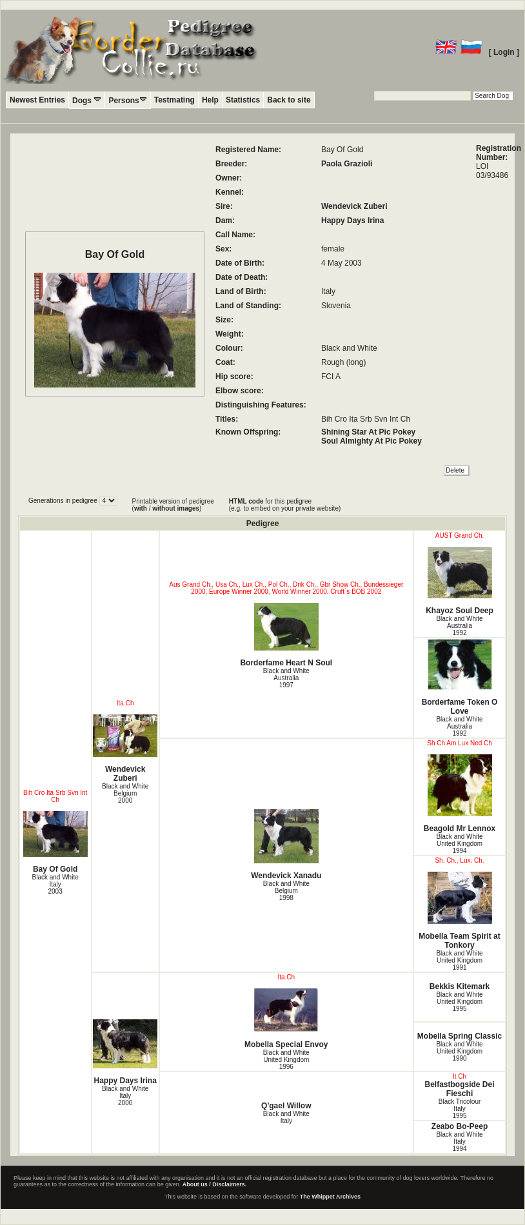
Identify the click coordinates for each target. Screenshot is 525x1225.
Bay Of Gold (55, 842)
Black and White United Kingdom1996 (286, 1059)
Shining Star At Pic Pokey (368, 431)
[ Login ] (504, 52)
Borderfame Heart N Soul (286, 635)
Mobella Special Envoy (286, 1018)
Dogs (86, 100)
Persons (127, 100)
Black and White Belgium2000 (125, 793)
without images (175, 508)
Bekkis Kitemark (460, 986)
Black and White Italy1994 (459, 1141)
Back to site (288, 99)
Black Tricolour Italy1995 (460, 1108)
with (140, 508)
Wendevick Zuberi (354, 206)
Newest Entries (37, 99)
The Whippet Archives (330, 1196)
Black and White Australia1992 (459, 625)
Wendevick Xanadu (286, 844)
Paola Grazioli (346, 163)
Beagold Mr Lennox (459, 793)
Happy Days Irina (352, 220)
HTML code (246, 501)
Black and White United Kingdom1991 (459, 960)
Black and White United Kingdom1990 (459, 1051)
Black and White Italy (286, 1117)
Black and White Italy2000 (125, 1095)
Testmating (174, 99)
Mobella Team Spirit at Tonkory (459, 911)
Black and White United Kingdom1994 (459, 843)
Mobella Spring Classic (459, 1036)
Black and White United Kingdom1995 (459, 1001)
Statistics (243, 99)
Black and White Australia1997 (286, 678)
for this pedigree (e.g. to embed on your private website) (285, 505)
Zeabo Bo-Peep (459, 1126)
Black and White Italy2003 (55, 884)
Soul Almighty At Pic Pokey (371, 441)
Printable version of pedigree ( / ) (173, 505)
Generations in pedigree (63, 500)
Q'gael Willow (286, 1105)
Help (210, 99)
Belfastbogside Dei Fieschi (460, 1089)
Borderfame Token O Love (459, 677)
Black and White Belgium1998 (286, 890)
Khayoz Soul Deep (459, 581)
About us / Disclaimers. (215, 1184)
